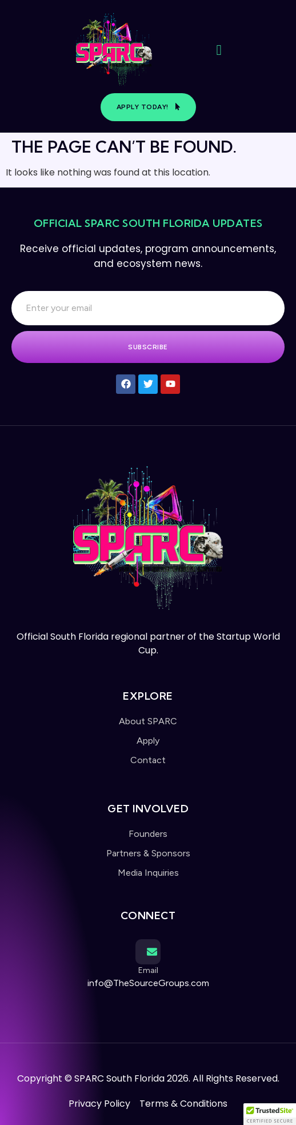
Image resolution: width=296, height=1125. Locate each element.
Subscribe (148, 347)
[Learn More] (148, 966)
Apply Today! (148, 107)
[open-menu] (219, 51)
